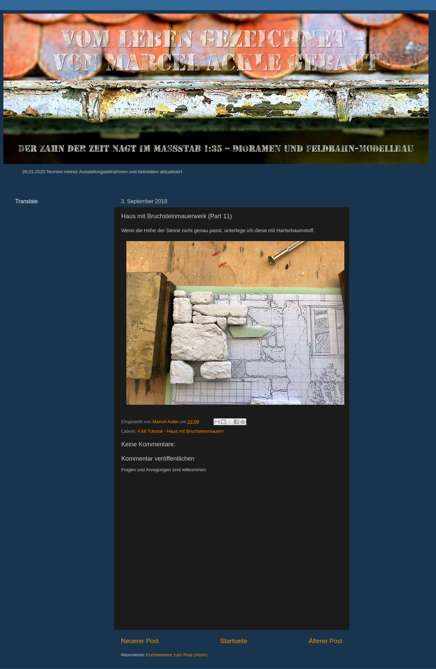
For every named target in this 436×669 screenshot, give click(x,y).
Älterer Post (325, 640)
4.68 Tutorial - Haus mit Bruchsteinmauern (180, 431)
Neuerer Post (140, 640)
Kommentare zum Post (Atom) (177, 654)
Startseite (233, 640)
